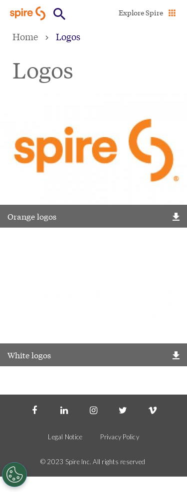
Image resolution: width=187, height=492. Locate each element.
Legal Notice (65, 437)
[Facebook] (34, 409)
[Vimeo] (152, 409)
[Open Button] (59, 14)
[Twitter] (123, 409)
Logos (68, 36)
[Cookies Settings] (14, 474)
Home (25, 36)
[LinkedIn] (63, 409)
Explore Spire (141, 12)
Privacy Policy (119, 437)
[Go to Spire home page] (28, 13)
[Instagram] (93, 409)
